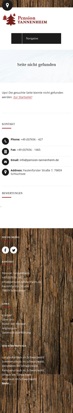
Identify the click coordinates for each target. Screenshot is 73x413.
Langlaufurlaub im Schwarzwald (23, 357)
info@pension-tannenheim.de (39, 160)
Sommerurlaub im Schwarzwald (23, 361)
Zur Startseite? (22, 97)
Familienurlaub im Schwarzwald (23, 370)
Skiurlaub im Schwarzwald (19, 379)
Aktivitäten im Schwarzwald (20, 366)
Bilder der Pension (14, 324)
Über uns (8, 319)
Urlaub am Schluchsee (16, 374)
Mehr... (6, 383)
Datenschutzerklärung (16, 332)
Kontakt (7, 315)
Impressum (9, 328)
